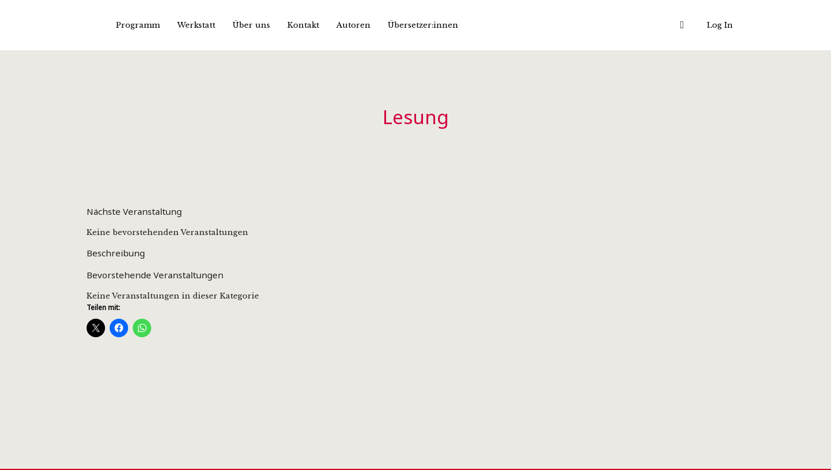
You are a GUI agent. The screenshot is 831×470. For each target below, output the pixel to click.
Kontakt (303, 25)
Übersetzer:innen (423, 25)
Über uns (251, 25)
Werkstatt (196, 25)
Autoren (353, 25)
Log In (720, 25)
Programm (138, 25)
